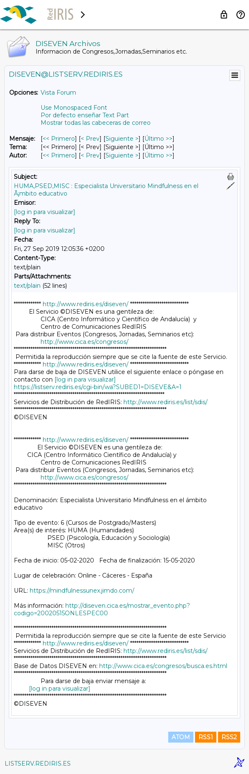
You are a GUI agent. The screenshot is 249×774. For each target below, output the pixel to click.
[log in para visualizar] (44, 212)
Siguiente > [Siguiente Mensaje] (122, 138)
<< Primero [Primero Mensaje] (59, 138)
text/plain (27, 285)
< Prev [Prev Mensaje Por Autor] (90, 155)
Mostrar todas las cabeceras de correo (96, 122)
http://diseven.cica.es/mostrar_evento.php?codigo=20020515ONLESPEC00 (102, 609)
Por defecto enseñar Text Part (85, 115)
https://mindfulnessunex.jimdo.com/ (82, 590)
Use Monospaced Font (74, 107)
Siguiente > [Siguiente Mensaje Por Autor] (122, 155)
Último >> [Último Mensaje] (158, 138)
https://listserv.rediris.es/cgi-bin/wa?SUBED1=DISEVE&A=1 (98, 387)
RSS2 (229, 737)
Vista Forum (58, 92)
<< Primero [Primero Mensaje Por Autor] (59, 155)
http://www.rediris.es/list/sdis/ (165, 402)
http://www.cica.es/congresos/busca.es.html (163, 666)
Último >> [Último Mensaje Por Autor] (158, 155)
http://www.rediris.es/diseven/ (85, 304)
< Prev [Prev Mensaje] (90, 138)
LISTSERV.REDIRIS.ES (38, 763)
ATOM (181, 737)
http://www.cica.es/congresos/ (84, 342)
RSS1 (205, 737)
